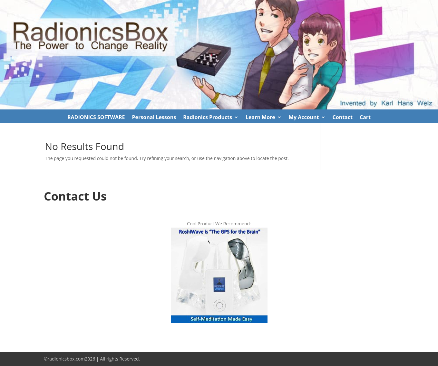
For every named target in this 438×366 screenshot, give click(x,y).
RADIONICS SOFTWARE (96, 118)
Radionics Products (207, 118)
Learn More (260, 118)
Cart (365, 118)
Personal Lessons (154, 118)
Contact (343, 118)
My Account (304, 118)
